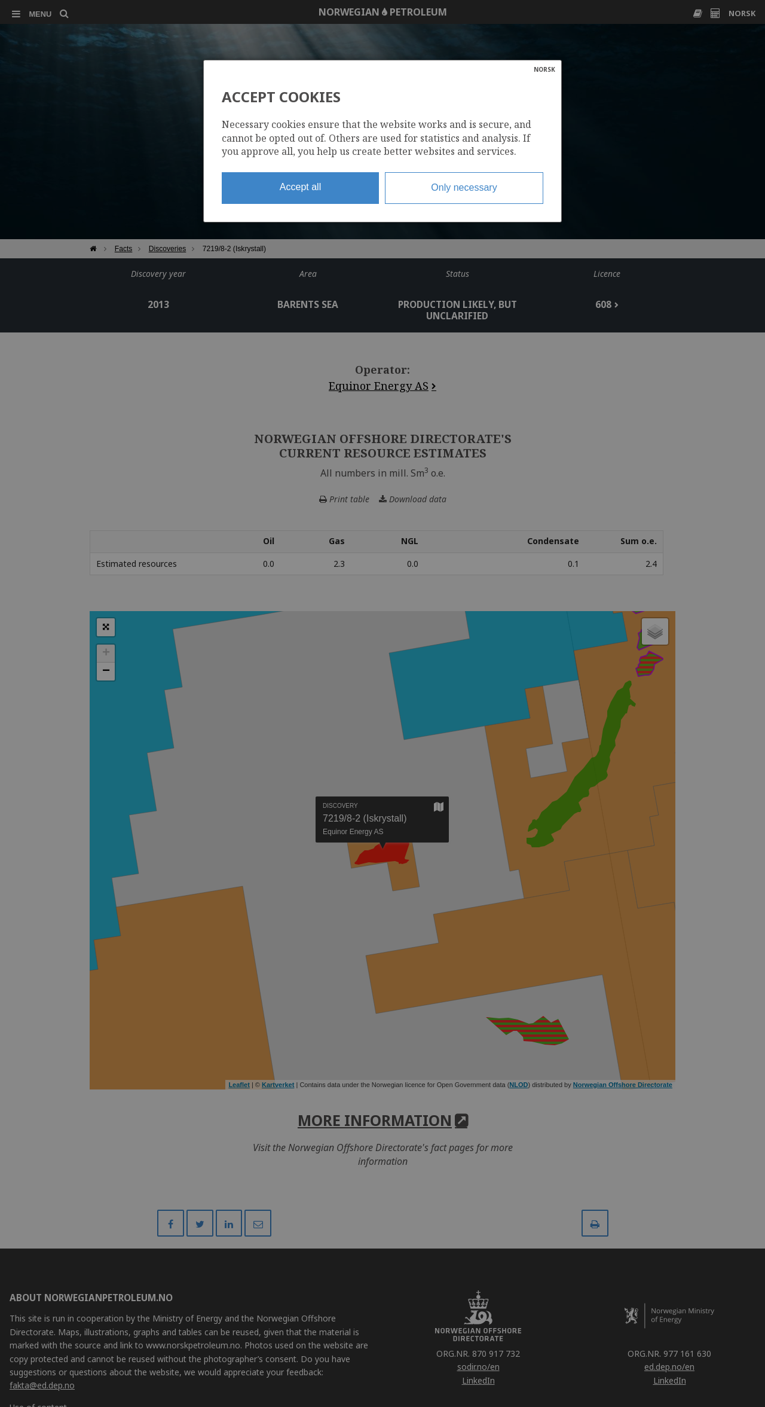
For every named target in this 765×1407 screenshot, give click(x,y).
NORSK (544, 69)
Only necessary (464, 187)
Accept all (300, 187)
